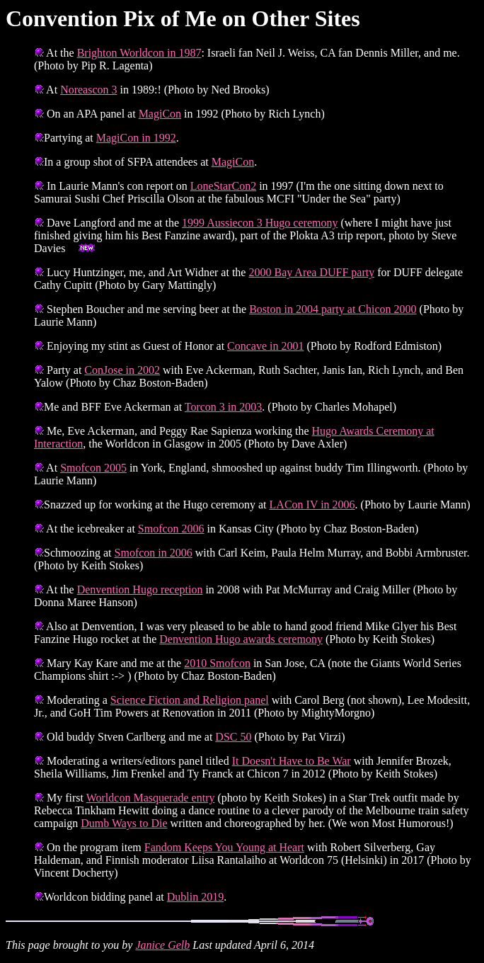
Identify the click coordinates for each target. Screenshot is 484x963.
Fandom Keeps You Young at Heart (224, 847)
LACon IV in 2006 (312, 504)
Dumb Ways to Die (124, 823)
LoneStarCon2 (223, 186)
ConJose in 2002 (122, 370)
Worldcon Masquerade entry (150, 798)
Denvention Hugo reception (140, 589)
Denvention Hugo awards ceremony (241, 639)
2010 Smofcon (217, 663)
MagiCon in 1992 (136, 138)
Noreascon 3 (88, 90)
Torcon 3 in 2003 (224, 407)
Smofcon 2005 (93, 468)
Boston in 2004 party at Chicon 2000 (332, 309)
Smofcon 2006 (171, 529)
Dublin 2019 (195, 897)
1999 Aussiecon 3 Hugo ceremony (260, 223)
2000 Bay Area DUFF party (311, 272)
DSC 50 (233, 737)
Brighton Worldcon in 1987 (139, 53)
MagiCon (160, 114)
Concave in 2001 (265, 346)
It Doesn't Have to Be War (291, 761)
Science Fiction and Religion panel (189, 700)
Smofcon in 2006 (153, 553)
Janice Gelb (162, 945)
